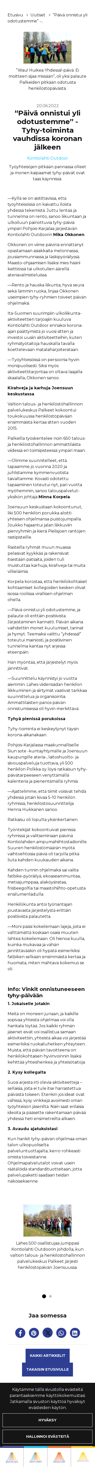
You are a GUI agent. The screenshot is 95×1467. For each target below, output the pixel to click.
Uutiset (38, 15)
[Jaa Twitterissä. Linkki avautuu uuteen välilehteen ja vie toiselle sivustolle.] (48, 1334)
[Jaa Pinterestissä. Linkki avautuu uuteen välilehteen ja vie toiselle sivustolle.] (34, 1334)
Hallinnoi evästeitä (47, 1436)
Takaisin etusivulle (47, 1369)
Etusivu (16, 15)
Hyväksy (47, 1420)
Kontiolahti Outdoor (47, 158)
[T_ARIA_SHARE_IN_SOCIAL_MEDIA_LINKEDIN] (75, 1334)
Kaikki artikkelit (47, 1356)
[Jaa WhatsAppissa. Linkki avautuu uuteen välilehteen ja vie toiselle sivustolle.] (62, 1334)
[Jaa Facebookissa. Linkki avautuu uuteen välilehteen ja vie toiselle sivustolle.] (21, 1334)
